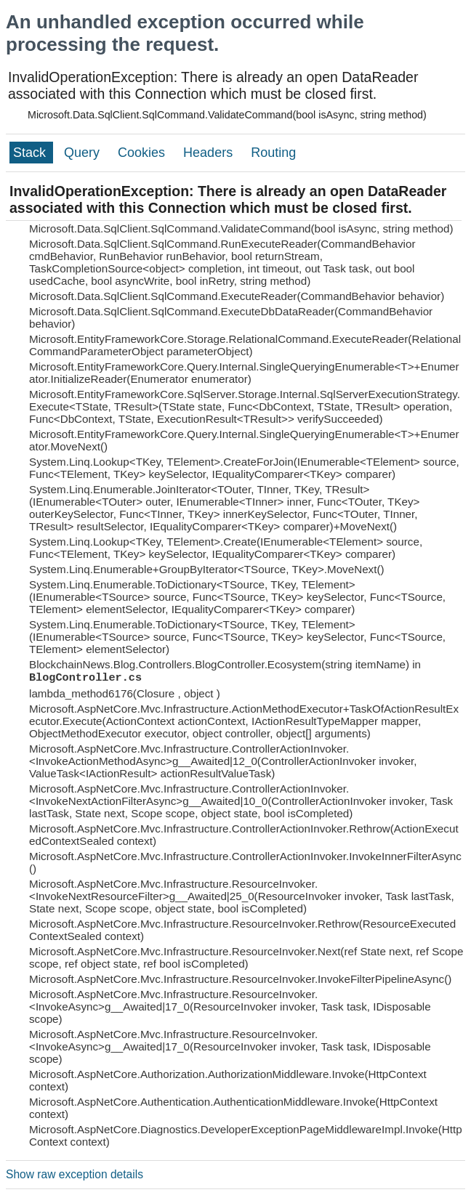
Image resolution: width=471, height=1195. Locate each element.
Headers (209, 152)
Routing (273, 152)
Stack (31, 152)
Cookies (143, 152)
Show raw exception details (74, 1174)
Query (83, 152)
